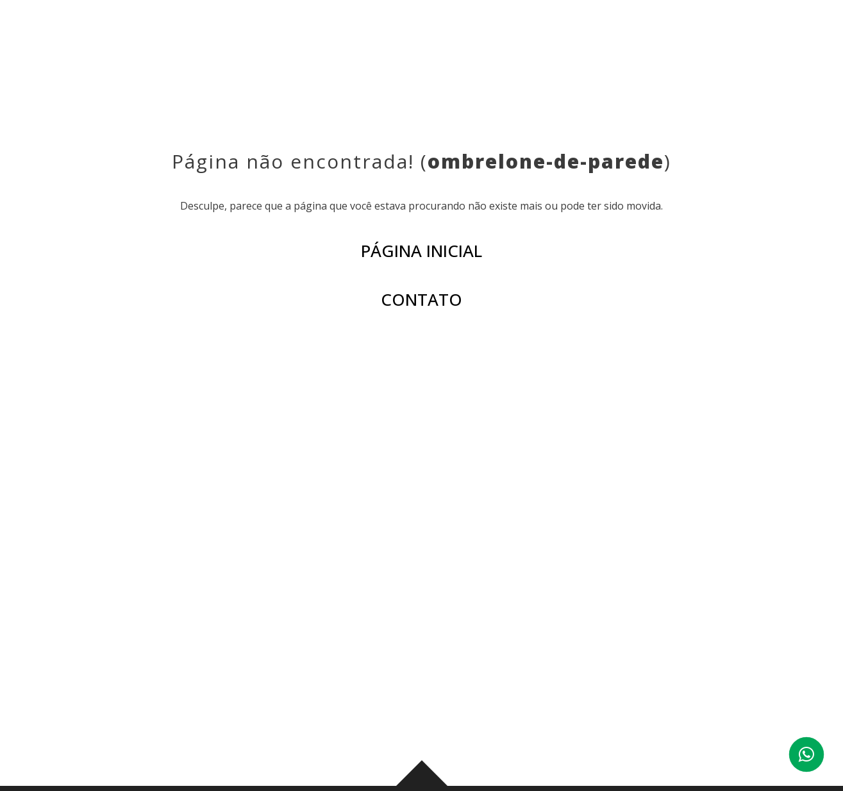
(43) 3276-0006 (265, 646)
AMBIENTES (479, 38)
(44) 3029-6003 (712, 646)
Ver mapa (248, 702)
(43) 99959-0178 (370, 646)
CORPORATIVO (618, 38)
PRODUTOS (399, 38)
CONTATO (704, 38)
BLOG (544, 38)
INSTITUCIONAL (309, 38)
